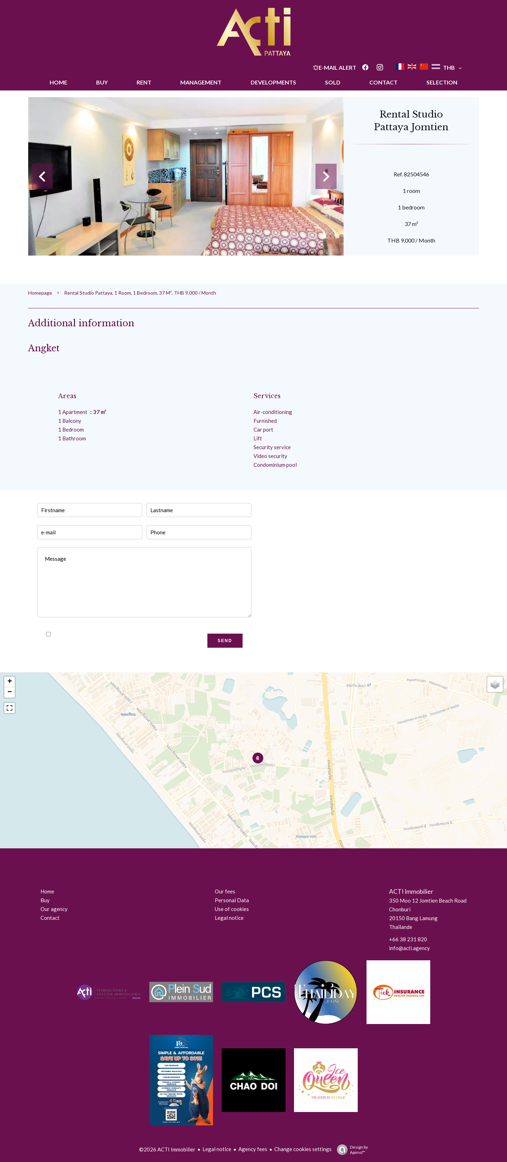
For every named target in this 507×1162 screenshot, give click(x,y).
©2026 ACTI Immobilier (167, 1149)
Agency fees (252, 1149)
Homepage (40, 293)
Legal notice (216, 1149)
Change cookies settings (303, 1149)
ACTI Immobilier (411, 891)
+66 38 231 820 (408, 939)
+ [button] (9, 682)
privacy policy (133, 634)
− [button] (9, 692)
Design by (350, 1149)
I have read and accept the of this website (119, 634)
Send (225, 640)
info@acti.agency (409, 948)
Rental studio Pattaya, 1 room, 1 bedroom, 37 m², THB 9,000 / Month (140, 293)
